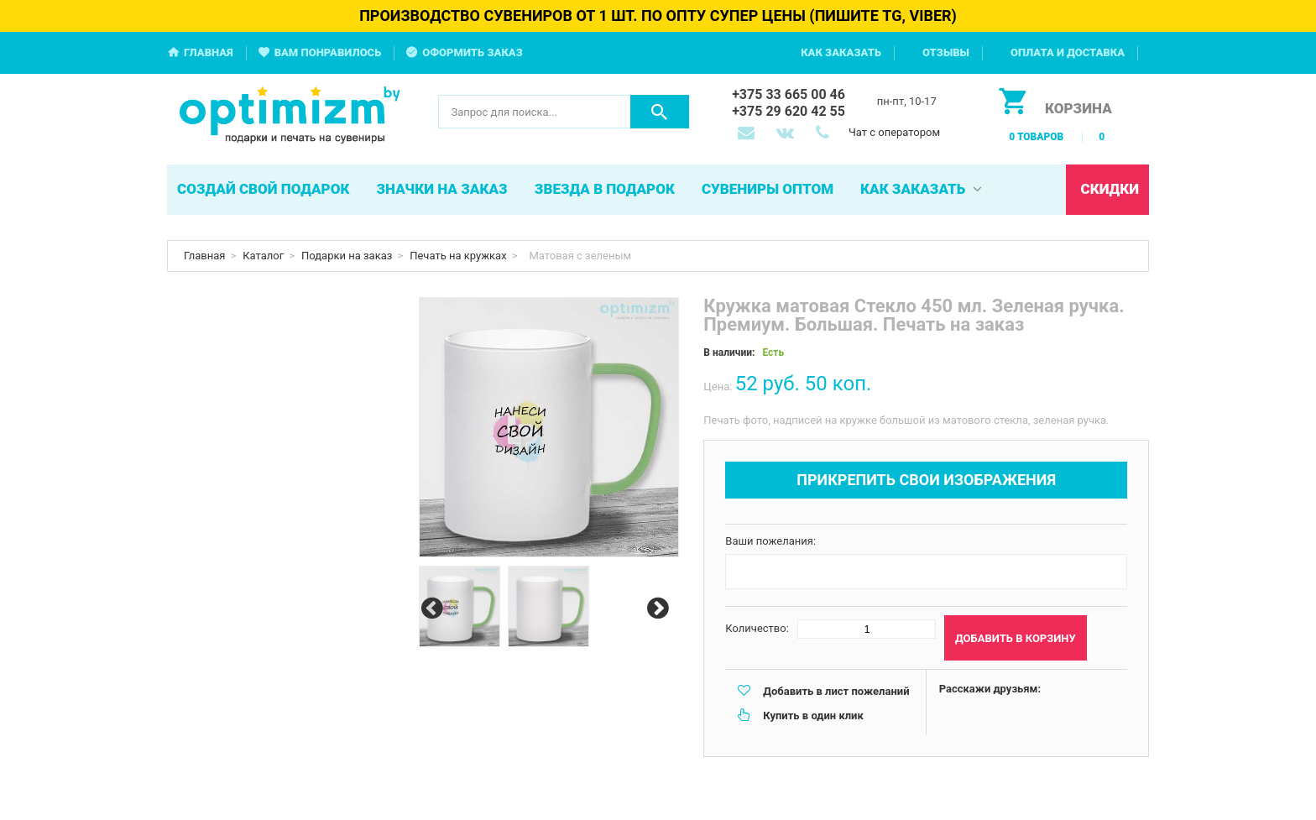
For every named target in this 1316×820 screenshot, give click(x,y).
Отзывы (945, 52)
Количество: (757, 628)
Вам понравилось (328, 52)
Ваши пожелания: (770, 541)
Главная (208, 52)
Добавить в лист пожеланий (836, 691)
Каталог (263, 255)
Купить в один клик (813, 715)
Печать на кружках (458, 255)
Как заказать (841, 52)
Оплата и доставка (1067, 52)
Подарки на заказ (346, 255)
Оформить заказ (472, 52)
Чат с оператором (894, 132)
